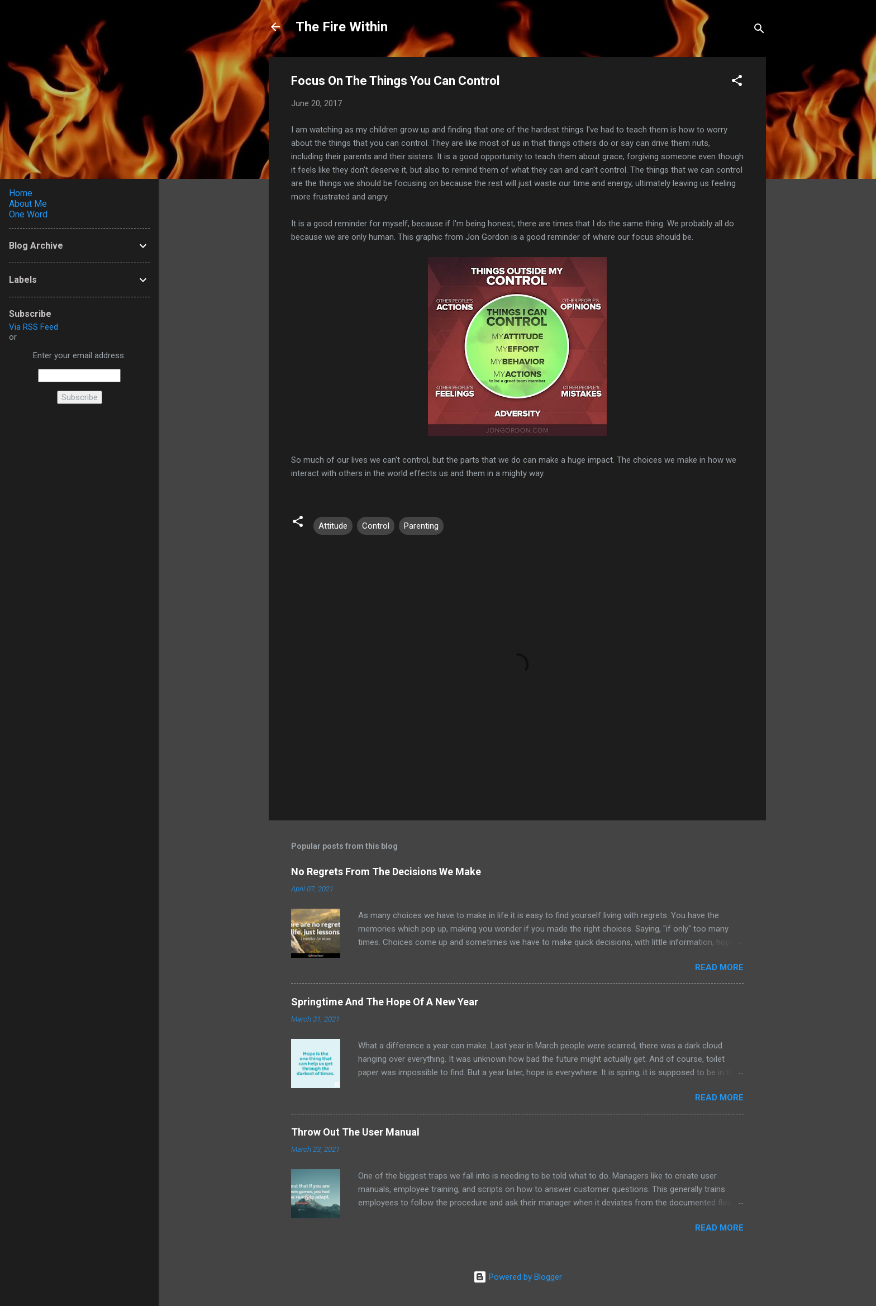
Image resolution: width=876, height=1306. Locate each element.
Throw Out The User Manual (355, 1132)
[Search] (759, 30)
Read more (719, 967)
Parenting (421, 526)
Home (20, 193)
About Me (28, 203)
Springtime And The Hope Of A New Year (384, 1002)
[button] (737, 82)
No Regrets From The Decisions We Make (386, 871)
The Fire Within (342, 27)
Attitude (332, 526)
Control (375, 526)
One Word (28, 214)
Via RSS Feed (33, 327)
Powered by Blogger (517, 1277)
